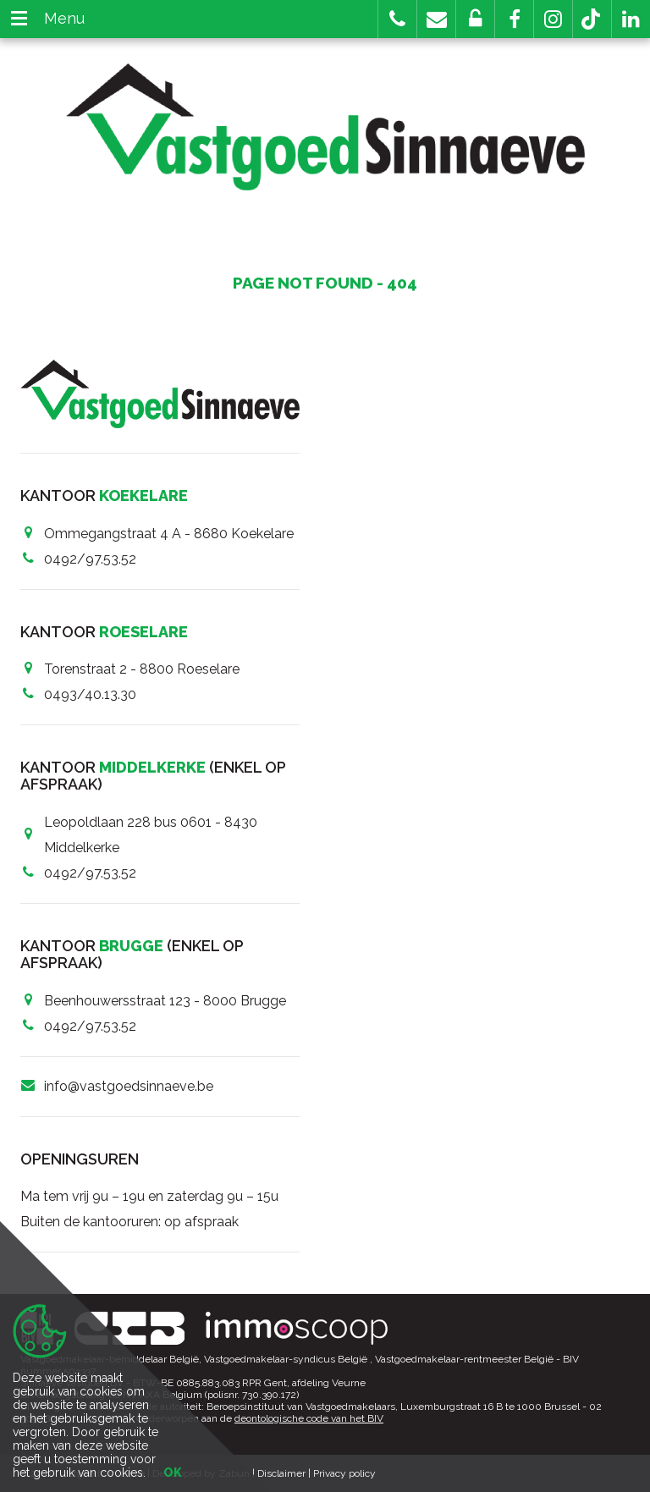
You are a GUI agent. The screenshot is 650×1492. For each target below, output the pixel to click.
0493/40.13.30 (90, 694)
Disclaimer (281, 1473)
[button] (514, 19)
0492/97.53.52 (90, 559)
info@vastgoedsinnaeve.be (128, 1086)
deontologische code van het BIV (308, 1418)
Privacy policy (344, 1473)
